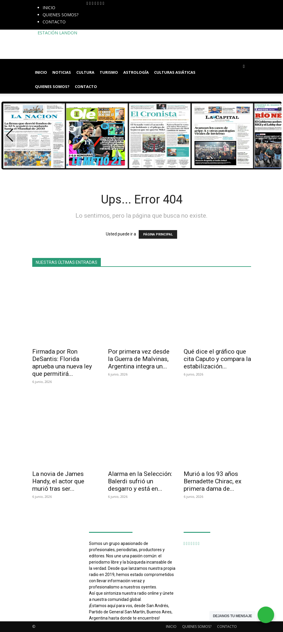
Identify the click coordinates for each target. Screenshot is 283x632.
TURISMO (109, 72)
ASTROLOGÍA (136, 72)
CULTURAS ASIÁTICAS (174, 72)
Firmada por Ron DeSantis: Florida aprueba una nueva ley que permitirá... (62, 362)
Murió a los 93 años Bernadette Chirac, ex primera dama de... (212, 481)
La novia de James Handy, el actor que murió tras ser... (58, 481)
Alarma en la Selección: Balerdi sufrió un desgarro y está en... (140, 481)
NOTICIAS (61, 72)
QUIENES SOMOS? (60, 14)
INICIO (49, 7)
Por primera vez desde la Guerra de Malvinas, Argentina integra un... (138, 359)
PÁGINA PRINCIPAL (158, 234)
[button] (244, 66)
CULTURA (85, 72)
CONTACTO (54, 22)
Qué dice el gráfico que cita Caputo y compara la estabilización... (217, 359)
